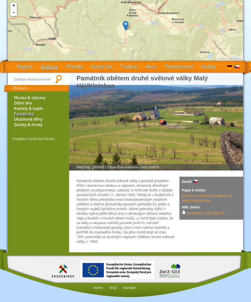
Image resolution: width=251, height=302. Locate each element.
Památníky (24, 113)
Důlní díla (23, 103)
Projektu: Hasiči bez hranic (34, 138)
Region (25, 66)
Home (98, 287)
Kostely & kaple (28, 108)
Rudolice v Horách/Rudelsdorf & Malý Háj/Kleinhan (207, 198)
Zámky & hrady (28, 124)
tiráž (113, 287)
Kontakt (129, 287)
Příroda (74, 66)
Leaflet (222, 58)
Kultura (49, 66)
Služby (208, 66)
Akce (151, 66)
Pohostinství (179, 66)
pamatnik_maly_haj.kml (205, 213)
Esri (239, 58)
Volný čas (102, 66)
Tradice (129, 66)
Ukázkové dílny (28, 119)
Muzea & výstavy (30, 97)
